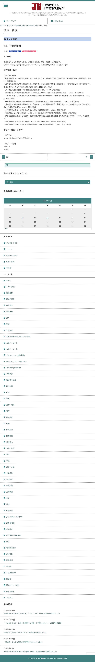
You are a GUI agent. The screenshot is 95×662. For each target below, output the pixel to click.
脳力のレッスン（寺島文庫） (16, 361)
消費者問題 (10, 523)
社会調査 (9, 529)
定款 (8, 324)
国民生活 (9, 510)
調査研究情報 (11, 380)
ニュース (9, 249)
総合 (8, 392)
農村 (8, 398)
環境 (8, 461)
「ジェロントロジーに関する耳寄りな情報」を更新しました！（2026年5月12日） (33, 623)
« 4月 (6, 229)
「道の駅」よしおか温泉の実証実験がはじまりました (23, 642)
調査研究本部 (15, 51)
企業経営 (9, 473)
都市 (8, 411)
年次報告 (9, 330)
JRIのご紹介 (10, 287)
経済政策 (9, 554)
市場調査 (9, 479)
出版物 (8, 579)
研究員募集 (10, 591)
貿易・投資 (10, 448)
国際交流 (9, 430)
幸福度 (8, 268)
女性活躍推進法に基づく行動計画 (18, 336)
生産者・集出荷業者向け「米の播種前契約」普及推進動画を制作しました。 (31, 651)
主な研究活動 (11, 573)
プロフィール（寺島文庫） (16, 355)
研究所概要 (10, 299)
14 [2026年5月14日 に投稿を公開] (47, 218)
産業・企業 (10, 467)
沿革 (8, 318)
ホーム (8, 281)
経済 (8, 542)
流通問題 (9, 486)
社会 (8, 498)
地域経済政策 (11, 548)
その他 (8, 566)
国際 (8, 423)
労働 (8, 504)
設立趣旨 (9, 293)
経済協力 (9, 442)
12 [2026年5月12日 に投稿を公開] (22, 218)
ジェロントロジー (12, 243)
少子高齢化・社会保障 (14, 517)
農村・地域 (10, 405)
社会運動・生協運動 (13, 535)
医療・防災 (10, 262)
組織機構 (9, 312)
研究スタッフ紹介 (12, 585)
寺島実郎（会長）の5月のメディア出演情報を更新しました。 (26, 632)
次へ (87, 157)
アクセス (9, 598)
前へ (7, 157)
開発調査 (9, 417)
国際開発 (9, 436)
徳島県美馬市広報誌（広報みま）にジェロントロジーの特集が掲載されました (32, 613)
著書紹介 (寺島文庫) (13, 368)
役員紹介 (9, 305)
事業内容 (9, 374)
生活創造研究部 (29, 51)
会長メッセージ (12, 255)
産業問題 (9, 492)
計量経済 (9, 560)
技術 (8, 455)
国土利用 (9, 386)
